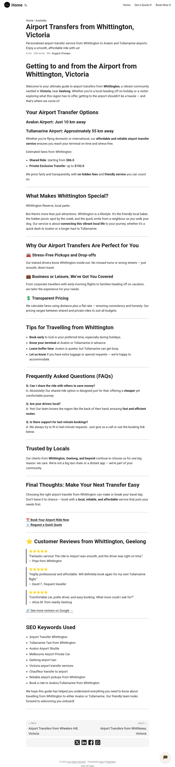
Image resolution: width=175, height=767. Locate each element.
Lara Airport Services (76, 762)
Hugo (101, 762)
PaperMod (110, 762)
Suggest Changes (61, 53)
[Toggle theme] (26, 5)
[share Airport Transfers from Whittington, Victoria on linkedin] (84, 742)
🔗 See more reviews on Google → (49, 610)
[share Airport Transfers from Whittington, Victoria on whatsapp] (97, 742)
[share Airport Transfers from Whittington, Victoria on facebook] (90, 742)
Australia (41, 20)
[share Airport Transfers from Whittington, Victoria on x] (77, 742)
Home (13, 5)
